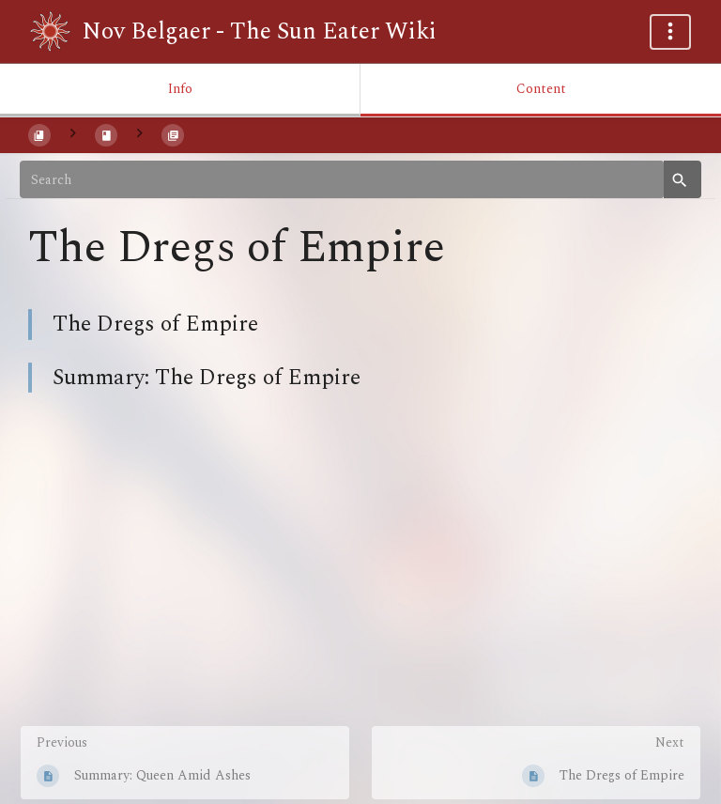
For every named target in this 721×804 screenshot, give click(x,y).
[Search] (342, 179)
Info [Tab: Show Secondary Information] (180, 89)
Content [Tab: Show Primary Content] (541, 89)
